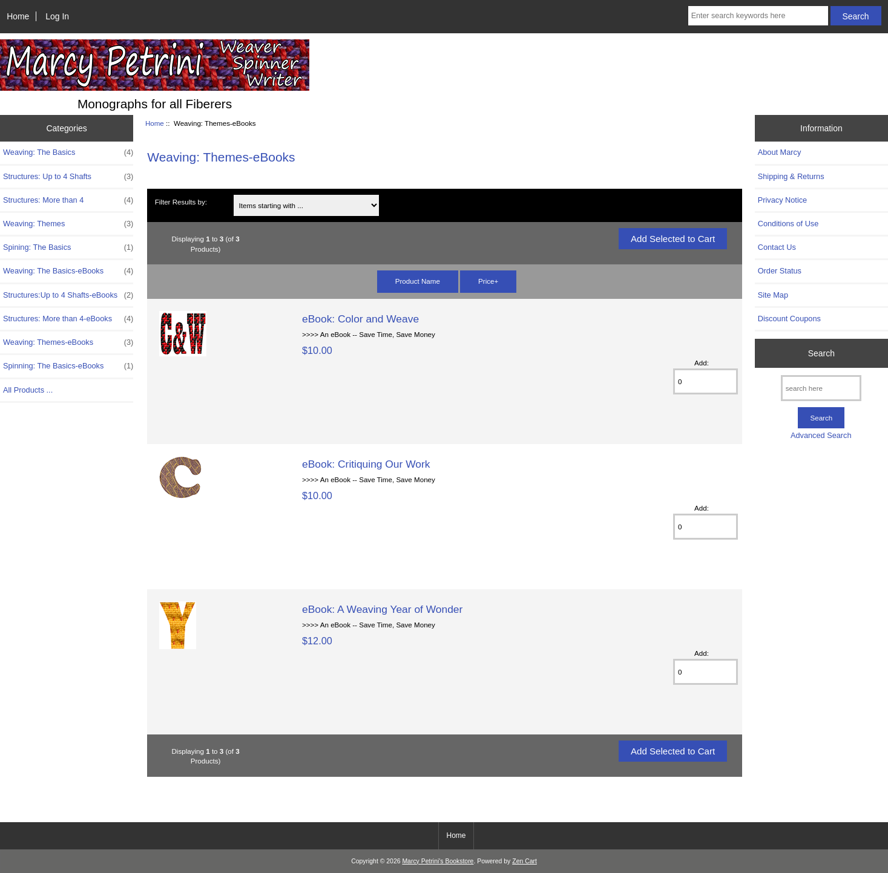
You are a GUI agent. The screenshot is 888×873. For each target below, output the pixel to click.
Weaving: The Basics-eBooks (68, 271)
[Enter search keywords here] (758, 15)
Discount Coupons (789, 318)
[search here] (821, 388)
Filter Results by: (181, 202)
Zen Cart (524, 861)
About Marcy (779, 152)
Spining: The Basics (68, 247)
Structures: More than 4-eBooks (68, 319)
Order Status (779, 270)
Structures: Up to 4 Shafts (68, 176)
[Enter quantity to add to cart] (705, 381)
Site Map (773, 294)
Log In (57, 16)
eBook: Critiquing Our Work (366, 464)
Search (821, 353)
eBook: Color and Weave (360, 319)
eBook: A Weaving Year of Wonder (382, 609)
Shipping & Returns (791, 176)
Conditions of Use (788, 223)
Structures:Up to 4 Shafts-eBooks (68, 295)
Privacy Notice (782, 199)
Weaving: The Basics (68, 152)
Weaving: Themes (68, 224)
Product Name (417, 281)
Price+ (488, 281)
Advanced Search (821, 435)
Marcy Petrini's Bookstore (437, 861)
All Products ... (28, 389)
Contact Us (777, 247)
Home (18, 16)
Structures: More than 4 (68, 200)
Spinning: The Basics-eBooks (68, 366)
